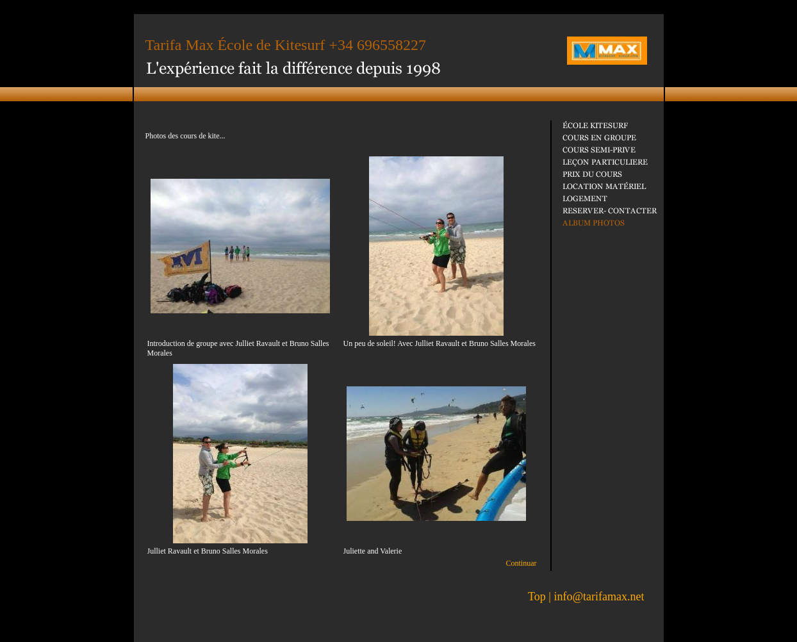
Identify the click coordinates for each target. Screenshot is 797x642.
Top (537, 596)
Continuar (521, 563)
